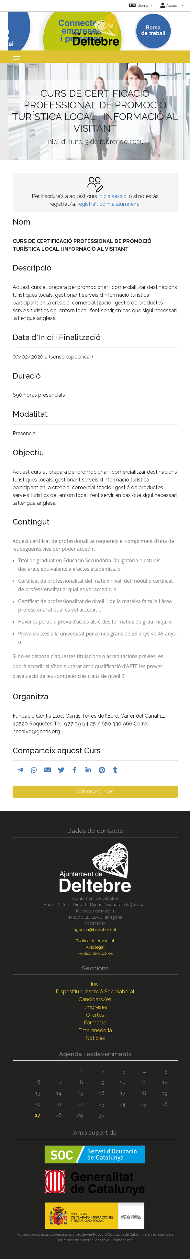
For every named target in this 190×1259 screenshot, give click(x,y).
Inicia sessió (112, 196)
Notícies (95, 1038)
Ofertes (95, 1015)
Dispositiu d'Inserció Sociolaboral (95, 991)
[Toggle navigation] (16, 56)
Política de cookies (95, 953)
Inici (95, 984)
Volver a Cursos (95, 792)
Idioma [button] (139, 5)
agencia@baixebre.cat (95, 929)
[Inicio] (95, 28)
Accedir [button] (170, 5)
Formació (95, 1023)
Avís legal (95, 947)
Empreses (95, 1007)
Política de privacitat (95, 940)
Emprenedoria (95, 1030)
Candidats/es (95, 999)
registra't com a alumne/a (108, 204)
